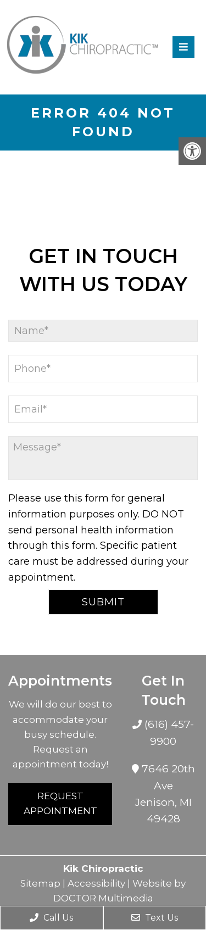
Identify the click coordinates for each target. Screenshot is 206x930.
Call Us (51, 917)
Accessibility (96, 883)
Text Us (154, 917)
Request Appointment (60, 803)
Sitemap (40, 883)
